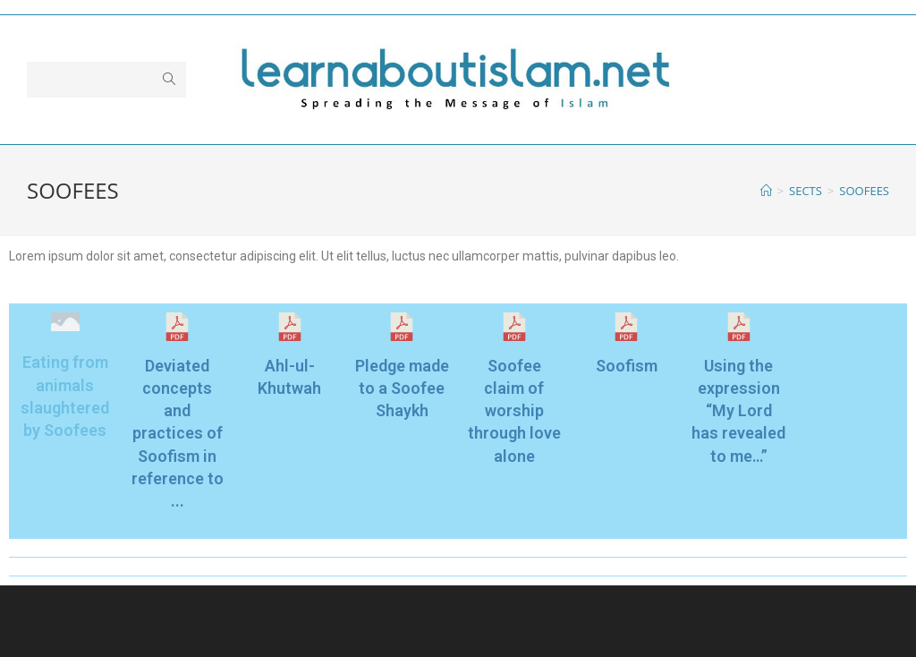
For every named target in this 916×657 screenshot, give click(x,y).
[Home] (766, 191)
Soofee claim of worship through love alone (514, 410)
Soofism (626, 365)
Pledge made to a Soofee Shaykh (402, 388)
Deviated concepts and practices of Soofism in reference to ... (177, 433)
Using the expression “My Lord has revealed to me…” (738, 410)
